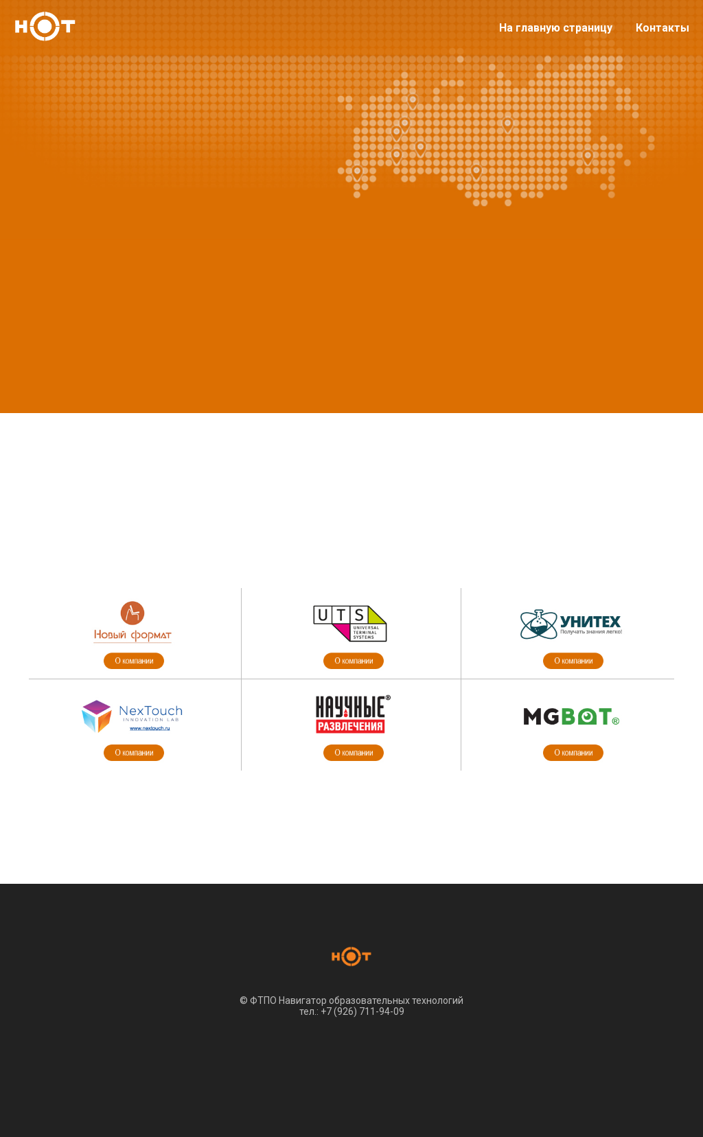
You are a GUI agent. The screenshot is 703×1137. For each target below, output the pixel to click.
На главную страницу (555, 27)
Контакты (662, 27)
